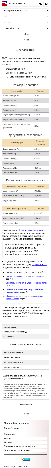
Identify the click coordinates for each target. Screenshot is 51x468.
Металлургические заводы (15, 332)
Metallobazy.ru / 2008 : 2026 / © (17, 466)
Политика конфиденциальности (19, 446)
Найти (26, 34)
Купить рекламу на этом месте (25, 344)
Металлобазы (9, 327)
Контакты (8, 438)
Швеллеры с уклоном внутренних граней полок (26, 283)
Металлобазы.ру (13, 3)
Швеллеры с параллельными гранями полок (25, 276)
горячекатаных (39, 264)
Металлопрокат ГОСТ (13, 357)
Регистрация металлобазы (17, 450)
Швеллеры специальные (31, 230)
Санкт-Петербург (12, 428)
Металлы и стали (11, 367)
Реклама (8, 442)
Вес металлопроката (13, 362)
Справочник (9, 336)
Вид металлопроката (13, 352)
